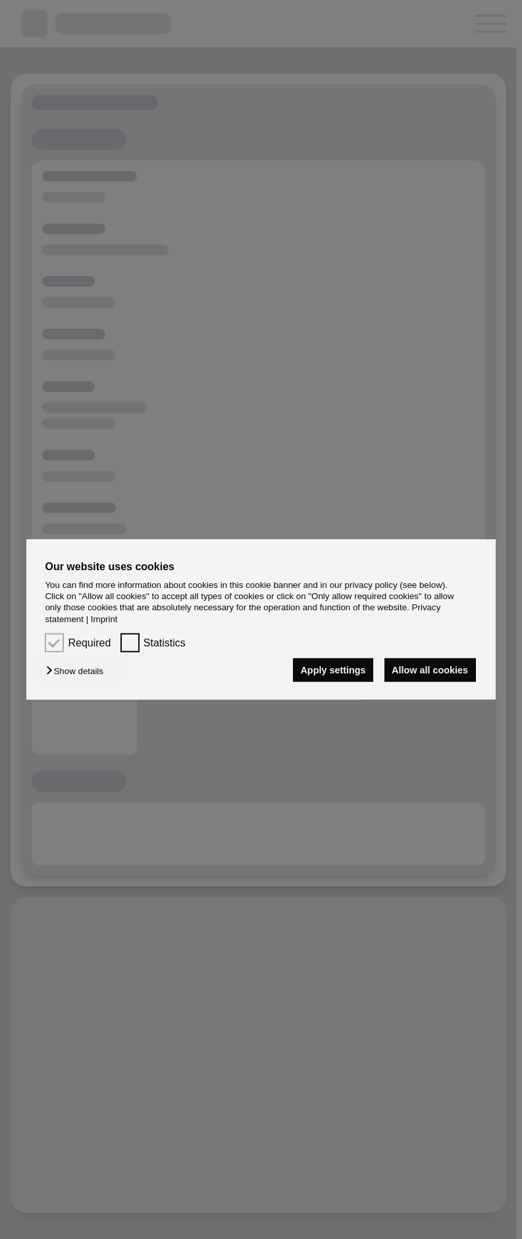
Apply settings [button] (332, 670)
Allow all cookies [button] (430, 670)
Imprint (104, 619)
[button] (78, 671)
